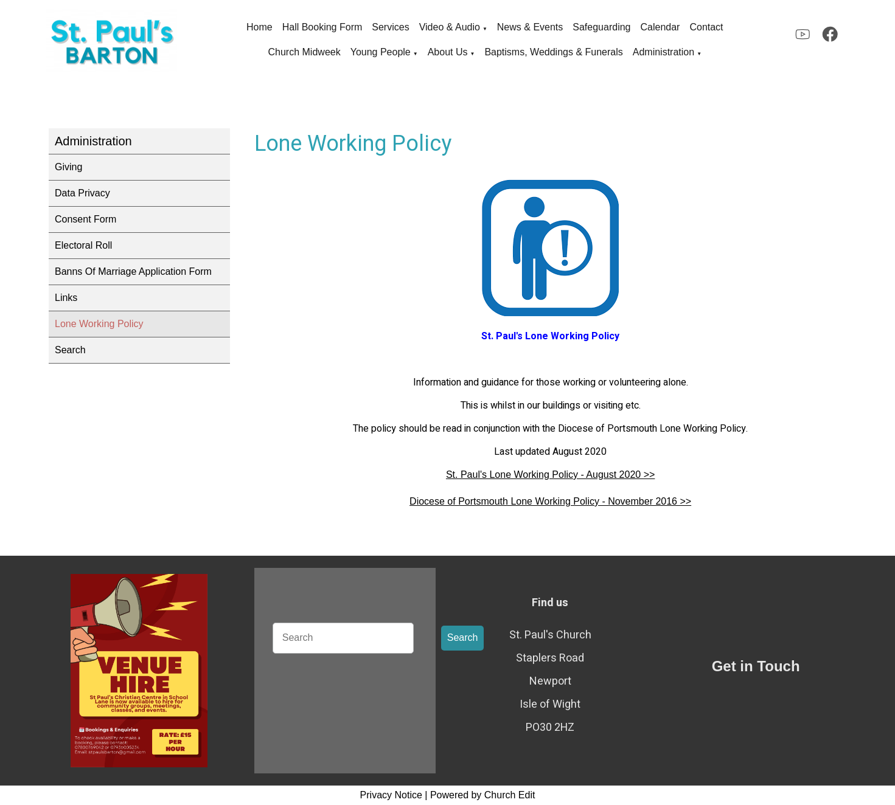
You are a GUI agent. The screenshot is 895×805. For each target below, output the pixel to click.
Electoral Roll (83, 245)
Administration (663, 52)
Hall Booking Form (322, 27)
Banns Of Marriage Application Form (133, 271)
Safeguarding (601, 27)
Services (390, 27)
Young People (380, 52)
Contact (706, 27)
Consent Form (85, 219)
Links (66, 297)
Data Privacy (82, 193)
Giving (68, 167)
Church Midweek (304, 52)
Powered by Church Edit (482, 795)
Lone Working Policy (99, 324)
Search (70, 350)
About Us (448, 52)
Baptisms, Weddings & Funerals (553, 52)
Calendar (660, 27)
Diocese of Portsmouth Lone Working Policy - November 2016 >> (550, 501)
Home (259, 27)
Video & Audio (449, 27)
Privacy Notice (391, 795)
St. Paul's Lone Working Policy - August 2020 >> (550, 474)
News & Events (530, 27)
